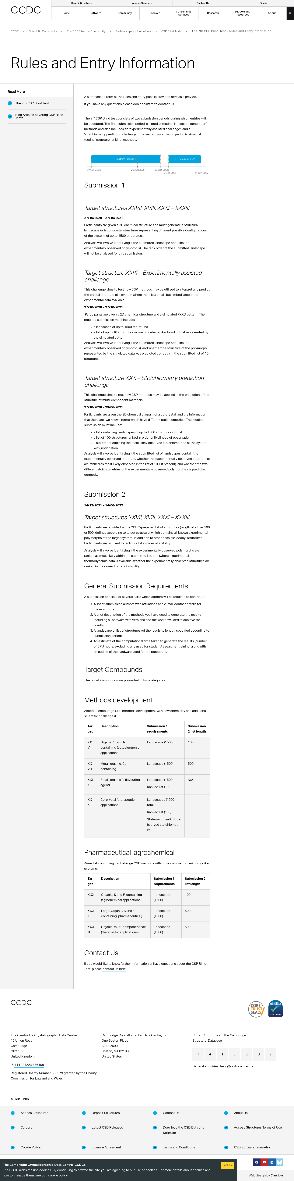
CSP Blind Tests (171, 31)
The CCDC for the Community (86, 31)
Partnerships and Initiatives (133, 31)
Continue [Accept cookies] (227, 1165)
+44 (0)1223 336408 (29, 1064)
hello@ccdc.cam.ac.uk (236, 1066)
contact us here (114, 969)
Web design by (266, 1176)
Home (66, 13)
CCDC (15, 31)
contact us (166, 104)
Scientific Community (43, 31)
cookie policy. (58, 1175)
